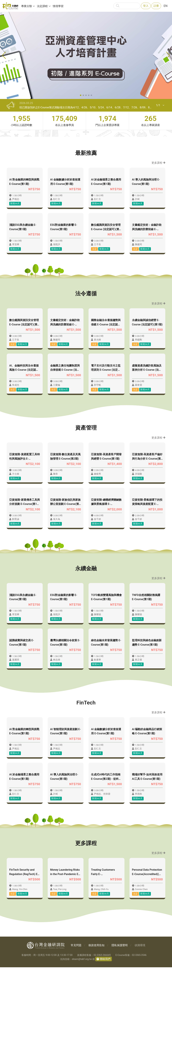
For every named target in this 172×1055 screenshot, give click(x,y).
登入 (145, 5)
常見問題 (76, 1033)
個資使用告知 (96, 1033)
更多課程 (158, 162)
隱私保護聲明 (120, 1033)
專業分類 (26, 6)
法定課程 (42, 6)
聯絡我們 (105, 1046)
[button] (80, 95)
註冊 (156, 5)
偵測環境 (140, 1033)
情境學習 (58, 6)
